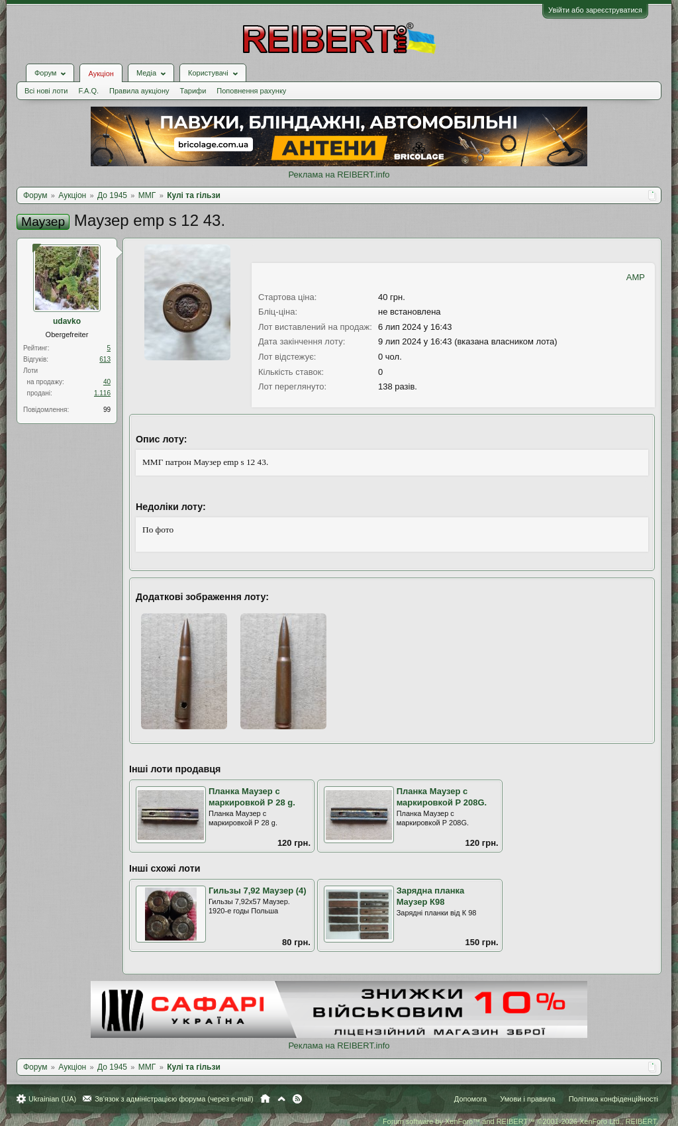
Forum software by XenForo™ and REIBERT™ (520, 1121)
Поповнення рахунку (251, 91)
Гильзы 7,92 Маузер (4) (258, 891)
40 (107, 381)
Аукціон (100, 73)
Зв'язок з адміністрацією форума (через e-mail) (174, 1099)
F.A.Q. (88, 91)
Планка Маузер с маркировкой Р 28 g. (252, 796)
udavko (67, 321)
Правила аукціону (139, 91)
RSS (297, 1098)
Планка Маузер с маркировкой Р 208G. (442, 796)
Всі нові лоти (46, 91)
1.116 (102, 393)
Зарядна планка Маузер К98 (431, 896)
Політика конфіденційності (613, 1099)
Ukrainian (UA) (52, 1099)
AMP (635, 277)
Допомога (470, 1099)
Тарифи (193, 91)
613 (105, 359)
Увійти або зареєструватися (595, 10)
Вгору (281, 1098)
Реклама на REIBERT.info (338, 174)
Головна (265, 1098)
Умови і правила (527, 1099)
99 (107, 409)
